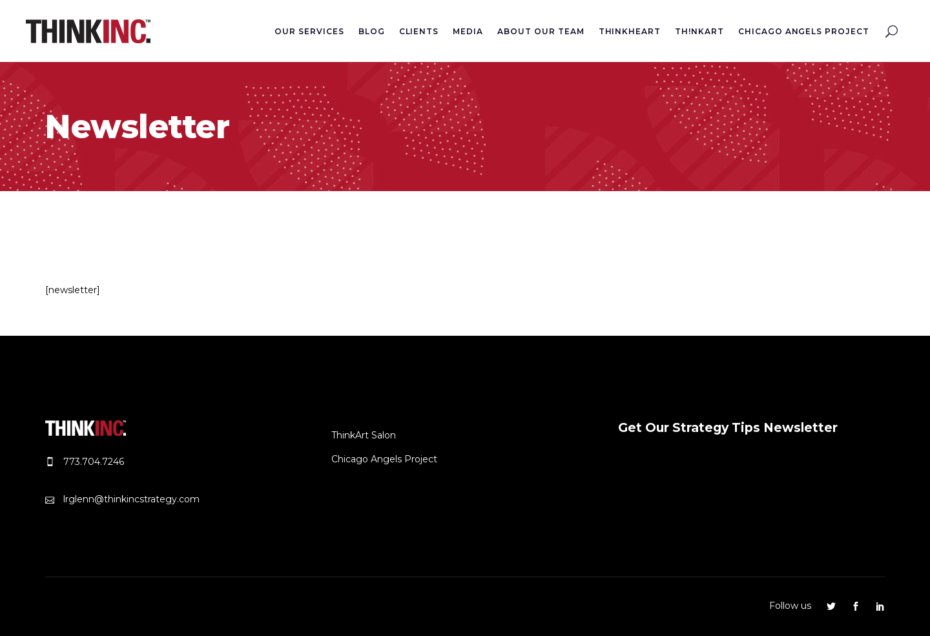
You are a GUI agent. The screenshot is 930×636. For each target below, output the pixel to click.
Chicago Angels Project (384, 459)
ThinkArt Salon (363, 435)
